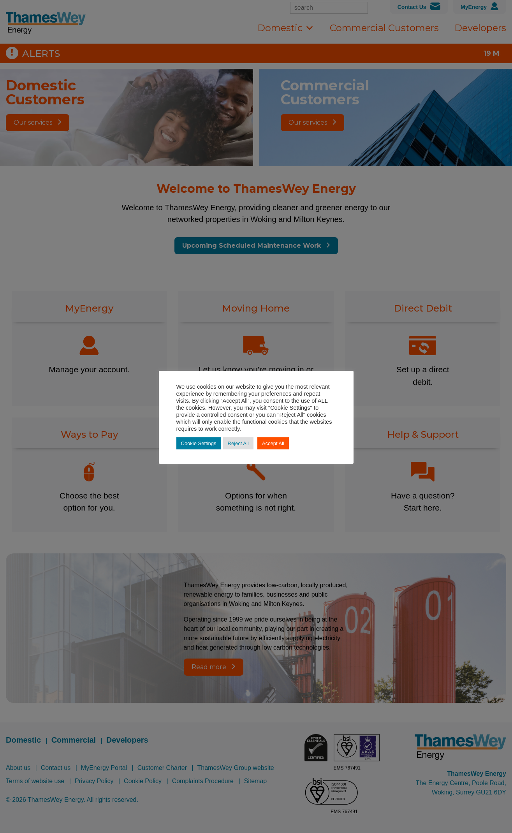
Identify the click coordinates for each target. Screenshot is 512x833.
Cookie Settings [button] (198, 443)
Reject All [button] (238, 443)
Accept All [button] (273, 443)
